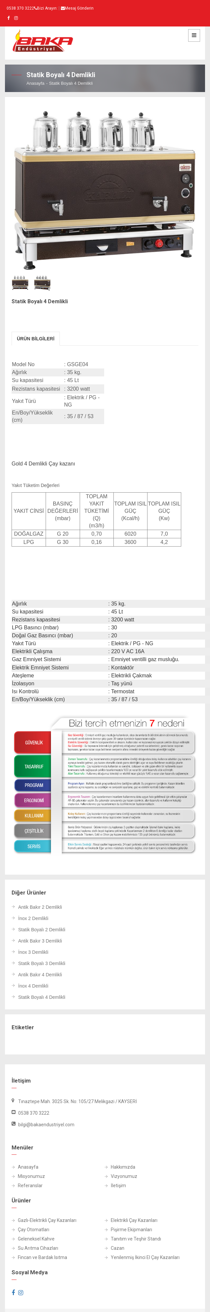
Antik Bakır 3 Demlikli (40, 941)
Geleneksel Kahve (33, 1239)
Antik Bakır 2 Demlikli (40, 907)
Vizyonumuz (121, 1176)
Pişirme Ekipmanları (128, 1229)
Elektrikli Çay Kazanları (131, 1220)
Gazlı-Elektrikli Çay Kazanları (44, 1220)
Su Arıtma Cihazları (35, 1248)
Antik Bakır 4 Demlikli (40, 974)
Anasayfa (35, 83)
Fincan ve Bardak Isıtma (39, 1257)
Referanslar (27, 1185)
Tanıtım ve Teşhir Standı (133, 1239)
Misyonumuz (28, 1176)
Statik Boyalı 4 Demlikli (41, 997)
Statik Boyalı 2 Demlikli (41, 929)
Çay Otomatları (30, 1229)
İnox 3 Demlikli (33, 952)
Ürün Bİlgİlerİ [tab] (36, 338)
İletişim (115, 1185)
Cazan (114, 1248)
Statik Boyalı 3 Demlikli (41, 963)
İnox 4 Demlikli (33, 986)
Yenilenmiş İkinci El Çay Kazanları (142, 1257)
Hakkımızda (120, 1167)
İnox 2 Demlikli (33, 918)
